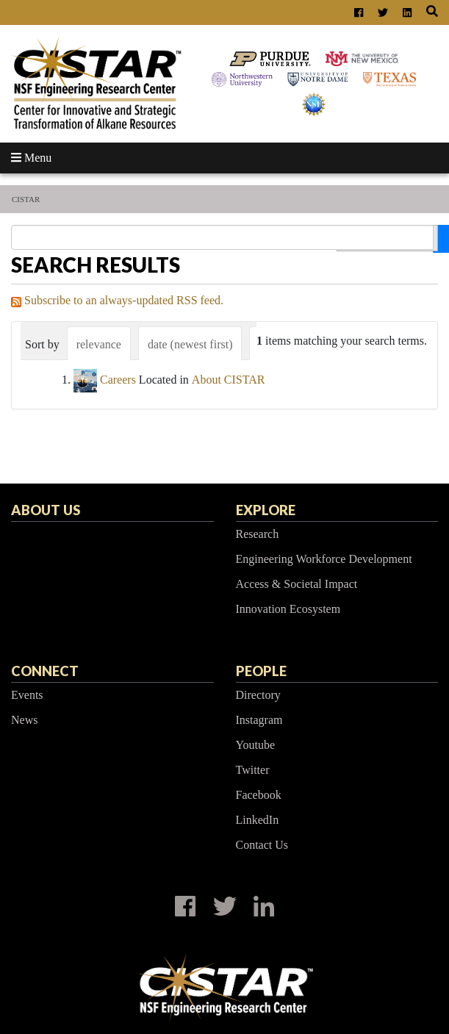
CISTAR (26, 199)
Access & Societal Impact (297, 584)
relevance (98, 344)
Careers (118, 379)
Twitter (253, 770)
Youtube (256, 745)
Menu (31, 157)
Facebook (258, 795)
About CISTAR (228, 379)
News (24, 720)
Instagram (259, 720)
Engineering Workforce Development (324, 559)
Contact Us (262, 845)
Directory (258, 695)
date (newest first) (190, 344)
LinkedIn (257, 820)
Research (257, 534)
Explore (265, 510)
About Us (45, 510)
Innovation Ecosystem (288, 609)
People (261, 671)
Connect (45, 671)
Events (27, 695)
